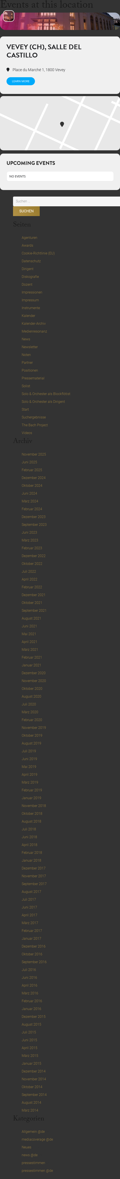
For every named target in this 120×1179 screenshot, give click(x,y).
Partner (27, 363)
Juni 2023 (29, 532)
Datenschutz (31, 261)
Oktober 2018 (32, 814)
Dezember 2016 (34, 946)
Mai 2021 (29, 634)
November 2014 (34, 1079)
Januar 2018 (31, 860)
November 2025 (34, 454)
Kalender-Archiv (34, 323)
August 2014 (31, 1102)
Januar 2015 (31, 1063)
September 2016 (34, 962)
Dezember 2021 (34, 595)
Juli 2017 (29, 899)
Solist (26, 386)
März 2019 (30, 782)
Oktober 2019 (32, 735)
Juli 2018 (29, 829)
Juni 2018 (29, 837)
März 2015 (30, 1056)
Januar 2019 (31, 798)
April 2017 (29, 915)
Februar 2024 (32, 509)
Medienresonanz (34, 331)
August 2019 (31, 743)
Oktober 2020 (32, 689)
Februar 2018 (32, 853)
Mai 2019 (29, 767)
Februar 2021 (32, 657)
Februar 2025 (32, 470)
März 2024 (30, 501)
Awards (27, 245)
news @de (30, 1155)
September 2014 (34, 1095)
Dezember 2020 (34, 673)
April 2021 (29, 642)
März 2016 (30, 993)
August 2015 (31, 1024)
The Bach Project (35, 425)
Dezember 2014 (34, 1071)
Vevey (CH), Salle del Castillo (44, 51)
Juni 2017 (29, 907)
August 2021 (31, 618)
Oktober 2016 (32, 954)
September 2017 (34, 884)
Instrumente (31, 308)
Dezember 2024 (34, 478)
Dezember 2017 (34, 868)
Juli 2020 (29, 704)
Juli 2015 (29, 1032)
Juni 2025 (29, 462)
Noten (26, 355)
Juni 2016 (29, 978)
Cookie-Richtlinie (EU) (38, 253)
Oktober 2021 (32, 603)
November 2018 (34, 806)
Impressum (30, 300)
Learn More (21, 81)
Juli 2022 (29, 571)
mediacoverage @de (37, 1139)
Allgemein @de (33, 1132)
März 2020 (30, 712)
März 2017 (30, 923)
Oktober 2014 (32, 1087)
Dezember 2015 (34, 1017)
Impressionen (32, 292)
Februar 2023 (32, 548)
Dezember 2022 (34, 556)
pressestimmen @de (37, 1171)
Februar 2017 (32, 931)
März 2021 (30, 650)
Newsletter (30, 347)
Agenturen (29, 238)
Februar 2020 (32, 720)
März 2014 (30, 1110)
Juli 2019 (29, 751)
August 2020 (31, 696)
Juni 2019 (29, 759)
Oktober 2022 (32, 564)
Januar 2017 (31, 938)
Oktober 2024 (32, 486)
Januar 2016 (31, 1009)
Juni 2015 (29, 1040)
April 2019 (29, 774)
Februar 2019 (32, 790)
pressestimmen (33, 1163)
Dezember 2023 (34, 517)
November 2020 (34, 681)
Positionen (30, 370)
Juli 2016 (29, 970)
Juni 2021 (29, 626)
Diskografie (30, 277)
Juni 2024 (29, 493)
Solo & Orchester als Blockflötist (46, 394)
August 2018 (31, 821)
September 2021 (34, 610)
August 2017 (31, 892)
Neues (26, 1147)
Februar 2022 (32, 587)
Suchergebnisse (34, 417)
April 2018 (29, 845)
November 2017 (34, 876)
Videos (27, 433)
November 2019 (34, 728)
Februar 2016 (32, 1001)
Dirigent (27, 269)
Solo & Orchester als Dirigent (43, 402)
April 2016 (29, 985)
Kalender (28, 316)
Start (25, 409)
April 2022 (29, 579)
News (26, 339)
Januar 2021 (31, 665)
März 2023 (30, 540)
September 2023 (34, 525)
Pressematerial (33, 378)
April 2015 (29, 1048)
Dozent (27, 284)
